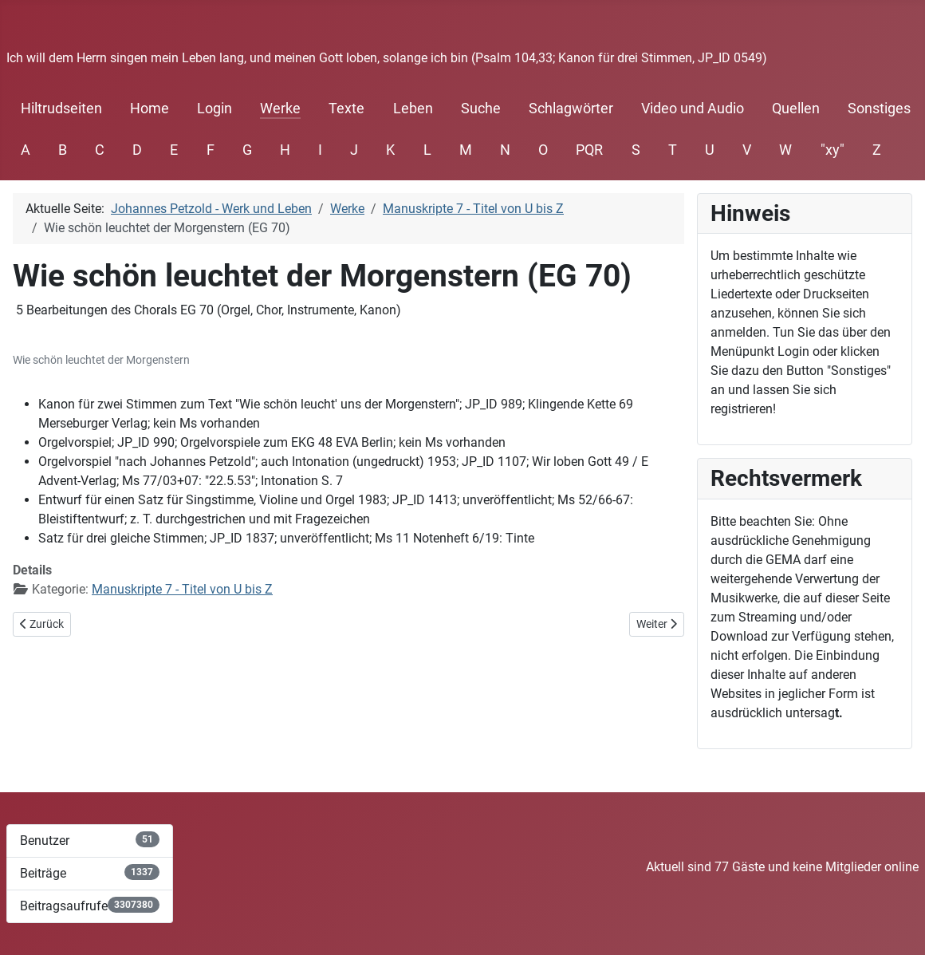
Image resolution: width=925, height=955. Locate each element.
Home (149, 108)
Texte (346, 108)
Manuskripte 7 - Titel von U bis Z (182, 589)
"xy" (832, 150)
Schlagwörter (571, 108)
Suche (481, 108)
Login (214, 108)
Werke (280, 108)
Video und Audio (692, 108)
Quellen (796, 108)
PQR (589, 150)
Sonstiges (879, 108)
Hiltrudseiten (61, 108)
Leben (413, 108)
